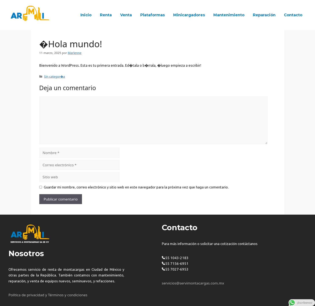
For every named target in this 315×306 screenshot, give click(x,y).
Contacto (293, 15)
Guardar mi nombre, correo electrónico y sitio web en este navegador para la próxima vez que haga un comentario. (136, 187)
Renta (106, 15)
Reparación (264, 15)
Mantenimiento (228, 15)
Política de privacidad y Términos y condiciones (47, 294)
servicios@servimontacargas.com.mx (193, 283)
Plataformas (152, 15)
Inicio (85, 15)
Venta (126, 15)
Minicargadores (189, 15)
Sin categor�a (54, 76)
